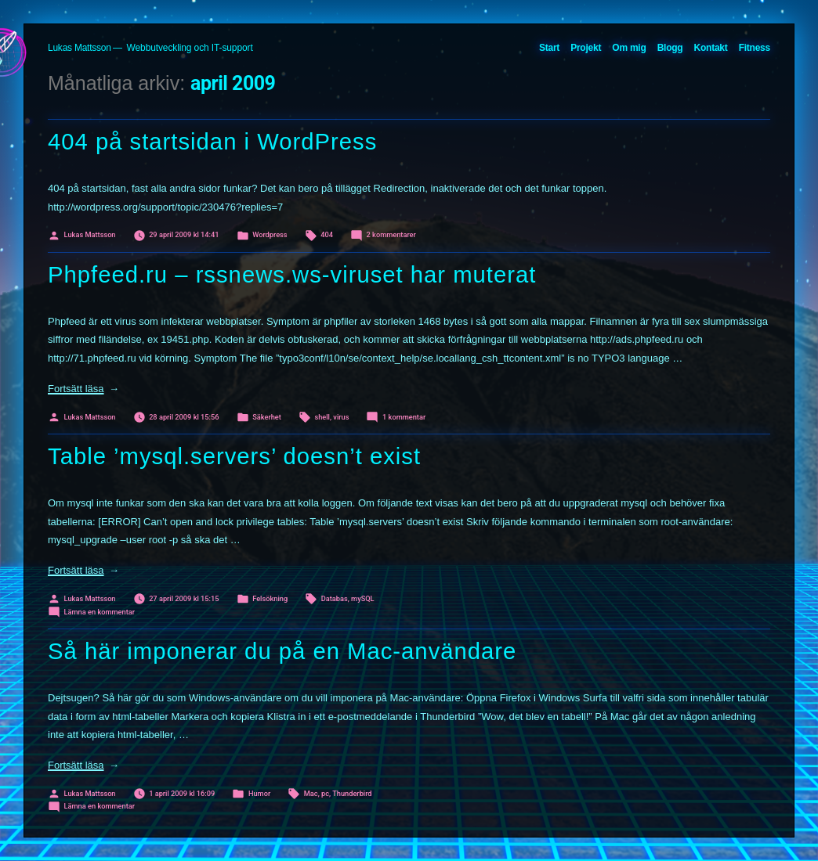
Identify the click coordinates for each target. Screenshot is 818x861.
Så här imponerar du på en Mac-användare (282, 651)
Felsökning (270, 598)
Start (549, 47)
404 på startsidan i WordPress (212, 141)
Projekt (585, 47)
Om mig (629, 47)
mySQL (363, 598)
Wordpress (269, 234)
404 (326, 234)
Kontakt (711, 47)
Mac (311, 793)
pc (325, 793)
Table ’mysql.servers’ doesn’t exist (234, 456)
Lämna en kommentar (99, 611)
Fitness (754, 47)
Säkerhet (266, 416)
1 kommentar (403, 416)
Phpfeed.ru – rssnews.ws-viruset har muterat (292, 274)
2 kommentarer (391, 234)
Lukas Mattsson (79, 47)
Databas (334, 598)
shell (322, 416)
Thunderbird (351, 793)
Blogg (670, 47)
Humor (259, 793)
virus (341, 416)
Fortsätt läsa (83, 388)
